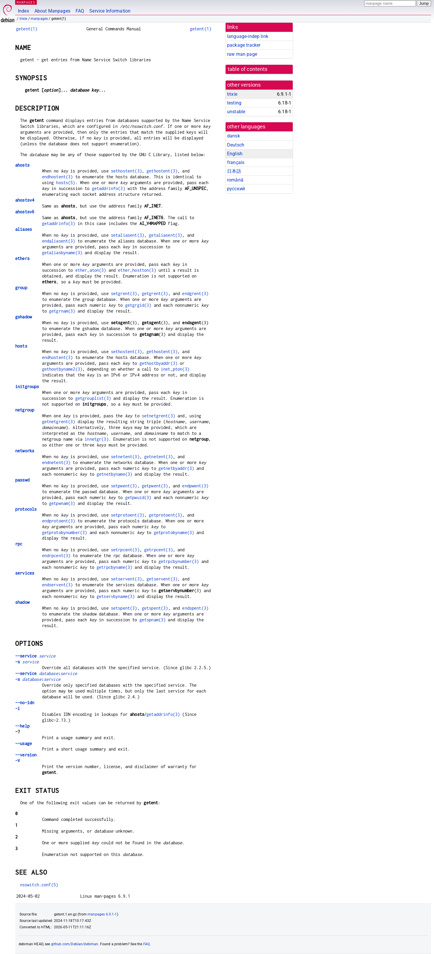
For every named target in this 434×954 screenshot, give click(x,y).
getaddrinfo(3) (108, 188)
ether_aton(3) (90, 270)
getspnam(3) (153, 619)
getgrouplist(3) (93, 398)
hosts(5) (65, 182)
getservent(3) (162, 578)
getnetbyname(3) (114, 474)
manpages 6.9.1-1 (102, 914)
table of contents (248, 69)
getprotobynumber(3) (64, 532)
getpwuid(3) (138, 497)
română (235, 180)
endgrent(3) (195, 293)
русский (236, 188)
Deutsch (235, 145)
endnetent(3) (56, 462)
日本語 (234, 171)
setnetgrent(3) (158, 415)
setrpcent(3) (125, 549)
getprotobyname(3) (174, 532)
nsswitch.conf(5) (39, 884)
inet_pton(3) (175, 369)
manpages (39, 19)
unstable (236, 111)
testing (234, 103)
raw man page (242, 54)
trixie (23, 19)
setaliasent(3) (127, 235)
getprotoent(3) (165, 514)
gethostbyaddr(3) (158, 363)
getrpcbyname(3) (114, 567)
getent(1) (26, 28)
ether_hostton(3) (137, 270)
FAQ (80, 11)
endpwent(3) (195, 485)
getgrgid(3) (138, 305)
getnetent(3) (158, 456)
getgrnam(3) (62, 310)
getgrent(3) (155, 293)
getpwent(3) (155, 485)
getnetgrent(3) (58, 421)
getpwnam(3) (62, 503)
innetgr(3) (97, 439)
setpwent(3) (124, 485)
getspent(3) (155, 608)
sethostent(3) (126, 170)
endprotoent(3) (58, 520)
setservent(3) (126, 578)
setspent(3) (124, 608)
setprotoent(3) (127, 514)
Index (23, 11)
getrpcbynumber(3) (178, 561)
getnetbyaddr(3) (176, 468)
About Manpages (52, 11)
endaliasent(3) (58, 240)
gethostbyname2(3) (62, 369)
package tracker (243, 45)
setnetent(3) (125, 456)
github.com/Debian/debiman (74, 944)
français (235, 162)
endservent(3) (57, 584)
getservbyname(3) (116, 596)
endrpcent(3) (56, 555)
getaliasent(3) (165, 235)
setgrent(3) (124, 293)
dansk (233, 136)
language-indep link (247, 36)
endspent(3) (195, 608)
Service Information (109, 11)
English (235, 153)
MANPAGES (26, 2)
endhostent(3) (57, 176)
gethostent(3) (162, 170)
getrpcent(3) (158, 549)
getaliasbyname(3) (62, 252)
